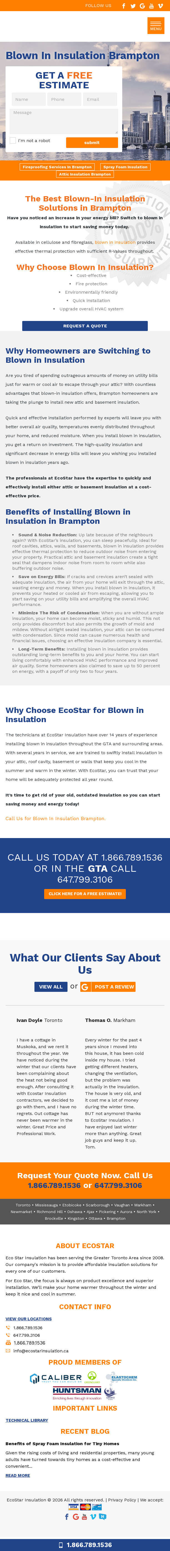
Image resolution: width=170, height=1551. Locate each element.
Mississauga (43, 1216)
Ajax (92, 1222)
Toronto (19, 1216)
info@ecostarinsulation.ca (43, 1364)
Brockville (53, 1229)
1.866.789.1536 (85, 870)
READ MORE (19, 1489)
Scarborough (97, 1216)
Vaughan (123, 1216)
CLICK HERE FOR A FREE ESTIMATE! (85, 906)
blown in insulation (115, 242)
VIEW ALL (48, 1000)
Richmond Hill (49, 1222)
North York (153, 1222)
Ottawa (97, 1229)
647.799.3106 (85, 892)
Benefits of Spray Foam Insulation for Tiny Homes (66, 1457)
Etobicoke (70, 1216)
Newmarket (18, 1222)
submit (92, 143)
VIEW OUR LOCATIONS (31, 1330)
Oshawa (75, 1222)
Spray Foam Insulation (127, 167)
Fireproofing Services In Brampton (55, 167)
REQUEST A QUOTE (85, 327)
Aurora (130, 1222)
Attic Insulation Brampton (85, 174)
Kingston (77, 1229)
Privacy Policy (122, 1514)
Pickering (110, 1222)
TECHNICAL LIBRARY (29, 1433)
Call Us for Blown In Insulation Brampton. (62, 819)
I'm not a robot (34, 141)
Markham (146, 1216)
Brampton (119, 1229)
